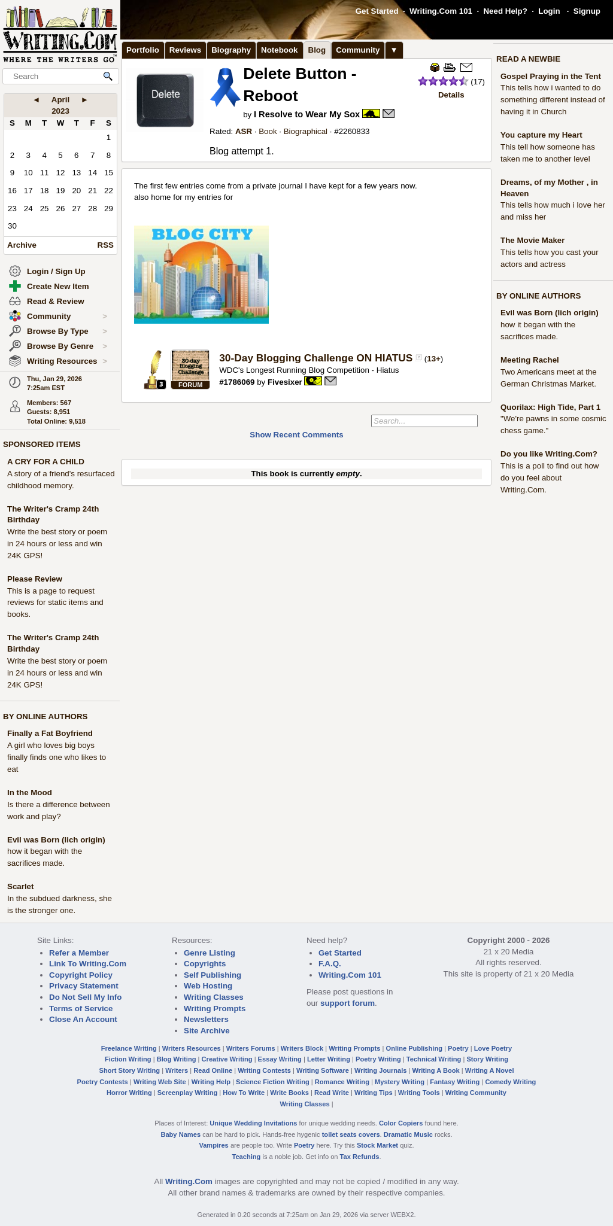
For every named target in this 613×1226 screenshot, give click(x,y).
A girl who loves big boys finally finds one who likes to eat (56, 757)
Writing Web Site (159, 1081)
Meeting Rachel (529, 359)
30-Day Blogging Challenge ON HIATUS (315, 358)
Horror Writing (129, 1092)
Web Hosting (208, 985)
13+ (434, 358)
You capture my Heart (541, 134)
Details (451, 94)
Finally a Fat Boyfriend (50, 733)
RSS (106, 245)
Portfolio (142, 49)
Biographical (305, 131)
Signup (586, 11)
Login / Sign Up (56, 271)
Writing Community (475, 1092)
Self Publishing (212, 975)
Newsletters (206, 1019)
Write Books (289, 1092)
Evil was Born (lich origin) (56, 839)
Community (67, 317)
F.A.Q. (329, 963)
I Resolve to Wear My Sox (307, 114)
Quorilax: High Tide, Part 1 (550, 407)
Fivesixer (285, 382)
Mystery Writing (399, 1081)
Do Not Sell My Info (85, 997)
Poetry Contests (102, 1081)
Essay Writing (280, 1059)
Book (268, 131)
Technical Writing (434, 1059)
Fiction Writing (128, 1059)
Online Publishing (414, 1048)
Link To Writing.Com (87, 963)
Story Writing (487, 1059)
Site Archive (207, 1030)
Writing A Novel (489, 1070)
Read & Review (55, 301)
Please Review (34, 578)
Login (549, 11)
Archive (22, 245)
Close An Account (83, 1019)
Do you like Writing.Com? (548, 453)
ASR (243, 131)
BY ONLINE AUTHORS (45, 716)
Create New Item (58, 286)
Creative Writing (227, 1059)
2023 (60, 111)
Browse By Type (67, 331)
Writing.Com (189, 1181)
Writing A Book (436, 1070)
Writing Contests (264, 1070)
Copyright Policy (81, 975)
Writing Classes (214, 997)
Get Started (377, 11)
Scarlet (20, 886)
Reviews (185, 49)
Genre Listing (209, 952)
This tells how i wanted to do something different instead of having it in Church (552, 99)
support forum (347, 1003)
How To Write (244, 1092)
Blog (317, 49)
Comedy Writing (510, 1081)
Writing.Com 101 (440, 11)
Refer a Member (79, 952)
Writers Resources (191, 1048)
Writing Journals (380, 1070)
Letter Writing (328, 1059)
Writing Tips (373, 1092)
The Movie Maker (532, 240)
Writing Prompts (214, 1008)
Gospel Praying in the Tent (550, 76)
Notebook (279, 49)
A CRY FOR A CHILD (45, 461)
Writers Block (302, 1048)
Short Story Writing (129, 1070)
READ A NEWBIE (528, 58)
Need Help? (505, 11)
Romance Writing (342, 1081)
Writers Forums (250, 1048)
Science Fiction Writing (272, 1081)
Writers (176, 1070)
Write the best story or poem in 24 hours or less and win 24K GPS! (57, 543)
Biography (231, 49)
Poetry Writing (378, 1059)
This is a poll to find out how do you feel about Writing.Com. (549, 477)
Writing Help (211, 1081)
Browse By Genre (67, 346)
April (60, 99)
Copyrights (205, 963)
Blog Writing (176, 1059)
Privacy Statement (84, 985)
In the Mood (29, 792)
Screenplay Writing (187, 1092)
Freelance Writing (129, 1048)
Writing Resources (67, 361)
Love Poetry (493, 1048)
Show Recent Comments (296, 434)
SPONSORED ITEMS (42, 444)
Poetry (458, 1048)
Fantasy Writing (455, 1081)
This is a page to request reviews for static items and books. (55, 602)
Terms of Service (81, 1008)
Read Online (212, 1070)
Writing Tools (419, 1092)
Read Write (331, 1092)
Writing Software (322, 1070)
